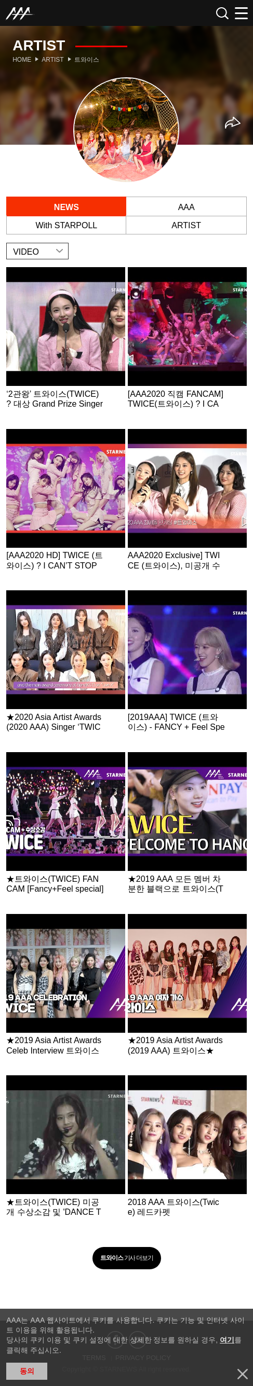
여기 (227, 1340)
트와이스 (86, 59)
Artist (52, 59)
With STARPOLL (66, 225)
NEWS (66, 207)
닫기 (242, 1374)
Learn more (65, 346)
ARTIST (186, 225)
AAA (186, 207)
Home (21, 59)
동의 (27, 1371)
